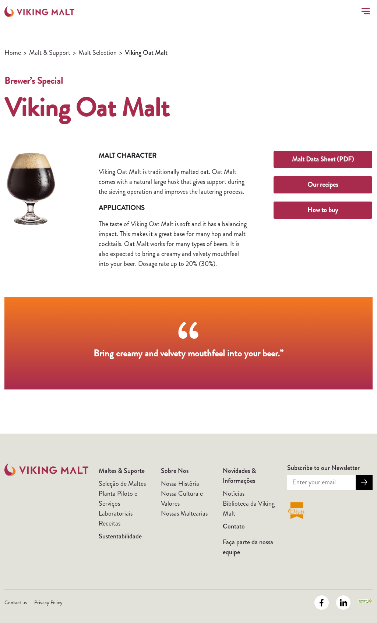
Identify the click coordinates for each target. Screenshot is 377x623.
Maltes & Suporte (122, 471)
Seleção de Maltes (122, 483)
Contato (234, 526)
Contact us (15, 602)
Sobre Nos (174, 471)
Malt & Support (49, 52)
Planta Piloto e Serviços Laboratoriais (118, 503)
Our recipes (322, 184)
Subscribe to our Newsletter (323, 468)
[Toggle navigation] (364, 11)
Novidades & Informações (239, 475)
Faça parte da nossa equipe (248, 547)
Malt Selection (97, 52)
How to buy (322, 210)
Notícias (233, 493)
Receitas (109, 523)
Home (12, 52)
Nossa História (180, 483)
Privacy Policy (48, 602)
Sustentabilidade (120, 536)
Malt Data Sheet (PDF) (323, 159)
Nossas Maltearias (184, 513)
